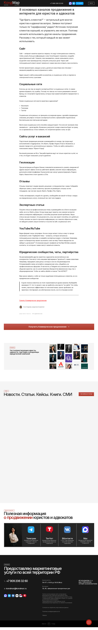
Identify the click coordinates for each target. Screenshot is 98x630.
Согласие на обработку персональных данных (55, 610)
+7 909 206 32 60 (56, 3)
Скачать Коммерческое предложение (33, 302)
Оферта (44, 618)
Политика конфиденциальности (51, 614)
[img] (70, 3)
